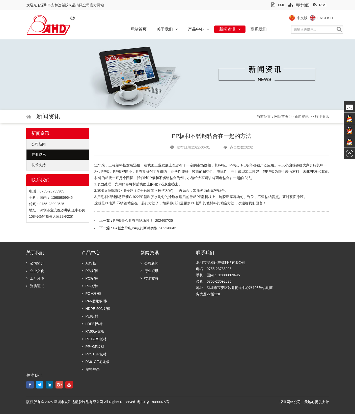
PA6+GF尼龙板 (96, 362)
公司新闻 (39, 144)
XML (278, 5)
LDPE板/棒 (92, 324)
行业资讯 (322, 116)
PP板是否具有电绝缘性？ (133, 220)
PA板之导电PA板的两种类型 (135, 228)
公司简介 (35, 263)
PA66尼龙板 (93, 331)
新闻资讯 (229, 29)
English (331, 18)
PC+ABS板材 (94, 339)
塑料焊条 (91, 369)
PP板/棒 (90, 271)
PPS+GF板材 (94, 354)
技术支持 (39, 165)
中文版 (308, 18)
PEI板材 (90, 316)
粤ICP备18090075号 (153, 402)
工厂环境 (35, 278)
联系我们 (259, 29)
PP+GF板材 (93, 347)
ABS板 (89, 263)
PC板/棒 (90, 278)
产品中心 (198, 29)
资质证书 (35, 286)
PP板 (233, 165)
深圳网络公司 (290, 402)
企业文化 (35, 271)
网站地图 (299, 5)
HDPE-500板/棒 (96, 309)
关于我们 (167, 29)
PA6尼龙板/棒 (94, 301)
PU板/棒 (90, 286)
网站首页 (138, 29)
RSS (319, 5)
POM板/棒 (92, 293)
